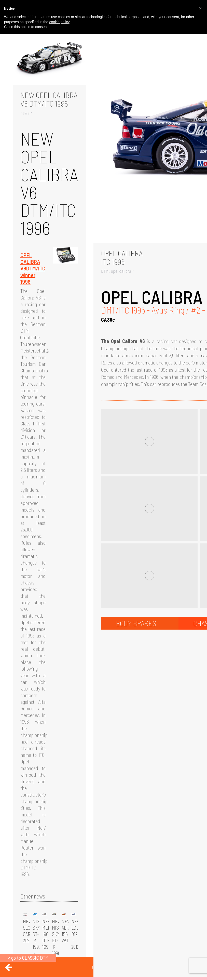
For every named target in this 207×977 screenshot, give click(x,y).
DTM (105, 271)
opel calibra (121, 271)
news (24, 112)
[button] (200, 8)
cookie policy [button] (59, 22)
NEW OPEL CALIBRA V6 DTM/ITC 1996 (48, 99)
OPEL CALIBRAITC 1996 (122, 257)
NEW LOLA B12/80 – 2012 (77, 934)
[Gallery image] (49, 60)
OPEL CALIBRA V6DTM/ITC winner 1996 (32, 268)
